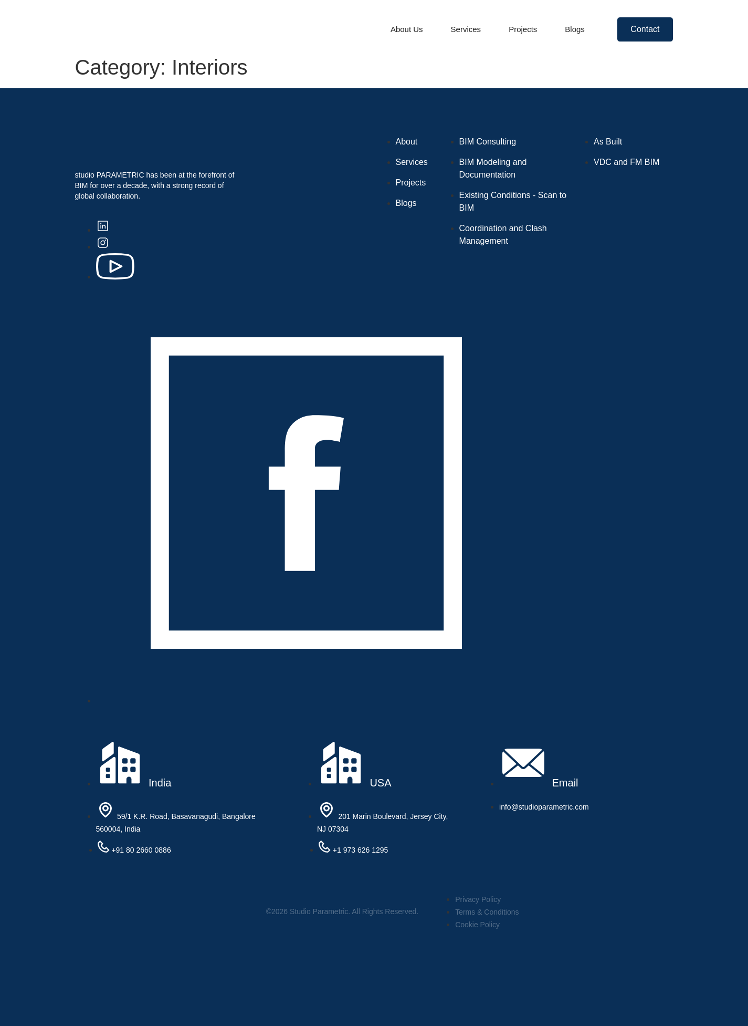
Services (466, 29)
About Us (407, 29)
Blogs (575, 29)
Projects (523, 29)
